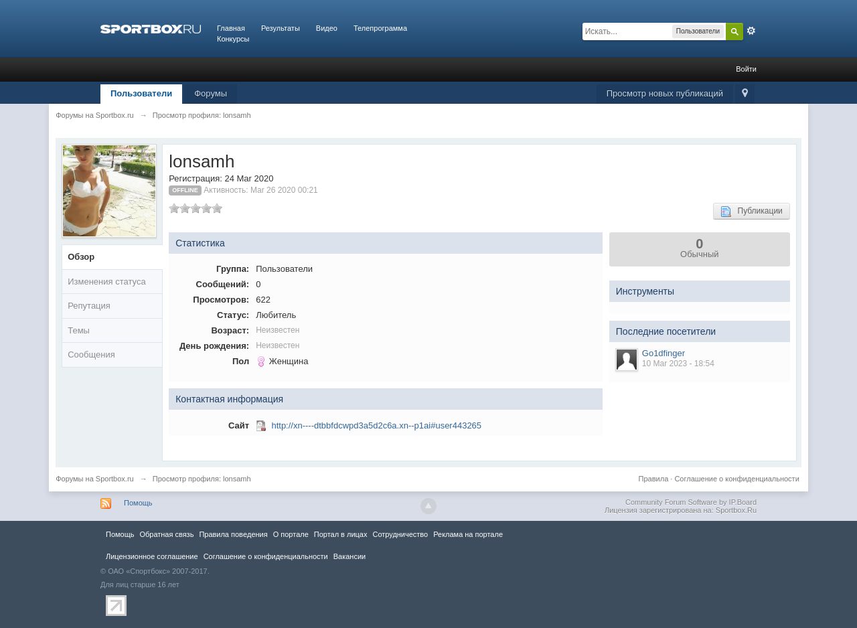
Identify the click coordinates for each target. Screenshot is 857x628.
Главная (231, 28)
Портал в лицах (341, 534)
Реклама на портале (468, 534)
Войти (746, 69)
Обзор (81, 257)
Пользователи (141, 93)
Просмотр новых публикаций (665, 93)
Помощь (138, 503)
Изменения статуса (106, 282)
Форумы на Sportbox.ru (95, 479)
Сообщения (91, 354)
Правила (654, 479)
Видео (326, 28)
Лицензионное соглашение (152, 556)
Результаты (280, 28)
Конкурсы (233, 39)
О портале (291, 534)
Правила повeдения (233, 534)
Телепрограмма (380, 28)
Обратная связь (166, 534)
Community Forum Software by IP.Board (691, 502)
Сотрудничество (400, 534)
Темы (79, 330)
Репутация (89, 306)
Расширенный (751, 30)
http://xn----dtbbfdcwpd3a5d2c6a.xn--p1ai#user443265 (376, 425)
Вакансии (349, 556)
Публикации (751, 211)
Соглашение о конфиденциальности (736, 479)
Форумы (210, 93)
